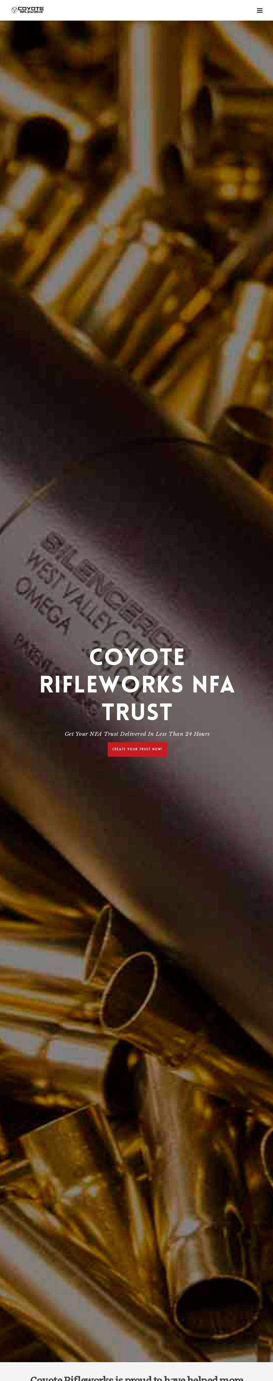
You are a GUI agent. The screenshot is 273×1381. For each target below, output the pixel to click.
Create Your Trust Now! (137, 749)
